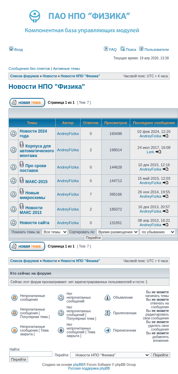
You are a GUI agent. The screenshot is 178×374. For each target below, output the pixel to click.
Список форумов (24, 76)
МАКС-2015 (36, 181)
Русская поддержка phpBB (89, 368)
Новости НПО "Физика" (80, 76)
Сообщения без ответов (29, 68)
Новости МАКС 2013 (31, 210)
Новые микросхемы (32, 195)
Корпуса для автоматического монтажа (37, 151)
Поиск (128, 49)
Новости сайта (34, 222)
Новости (50, 76)
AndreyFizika (68, 134)
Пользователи (154, 49)
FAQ (110, 49)
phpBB (78, 365)
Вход (16, 49)
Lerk (150, 152)
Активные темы (66, 68)
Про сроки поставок (33, 168)
